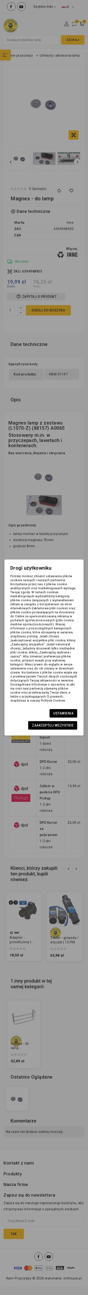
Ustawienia (63, 713)
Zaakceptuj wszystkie (52, 725)
